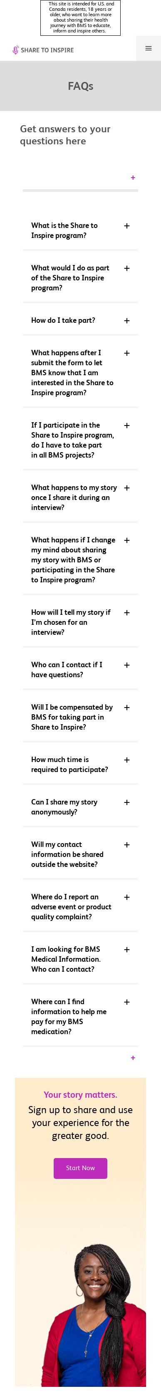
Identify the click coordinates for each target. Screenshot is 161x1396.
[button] (80, 209)
